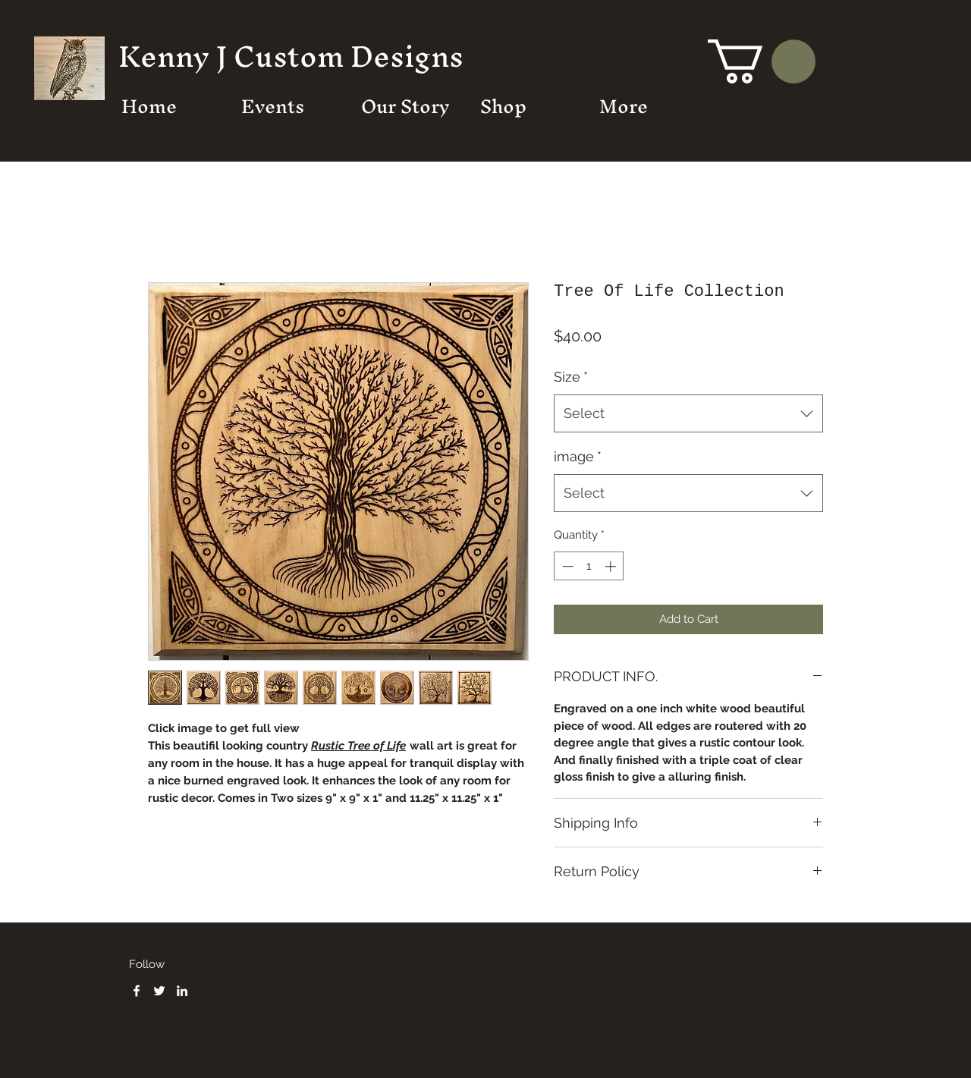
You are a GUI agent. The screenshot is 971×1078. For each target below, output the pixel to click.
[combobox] (688, 413)
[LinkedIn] (182, 990)
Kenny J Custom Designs (291, 56)
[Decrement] (566, 566)
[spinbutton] (589, 566)
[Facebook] (136, 990)
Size (571, 377)
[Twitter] (159, 990)
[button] (761, 61)
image (578, 456)
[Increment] (612, 566)
